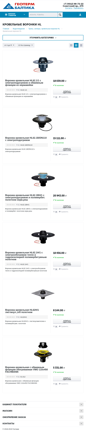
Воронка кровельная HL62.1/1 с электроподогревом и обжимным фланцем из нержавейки (24, 82)
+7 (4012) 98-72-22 (73, 4)
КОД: (18, 90)
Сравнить (64, 97)
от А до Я (9, 45)
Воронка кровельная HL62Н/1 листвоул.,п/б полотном (22, 311)
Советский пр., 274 (73, 6)
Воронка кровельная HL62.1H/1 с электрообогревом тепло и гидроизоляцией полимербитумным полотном (26, 256)
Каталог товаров (12, 14)
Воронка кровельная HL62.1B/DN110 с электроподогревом (26, 139)
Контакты (68, 8)
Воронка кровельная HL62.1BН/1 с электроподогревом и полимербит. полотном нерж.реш (25, 197)
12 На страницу (25, 45)
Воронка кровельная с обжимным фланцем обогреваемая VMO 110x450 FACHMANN (26, 369)
